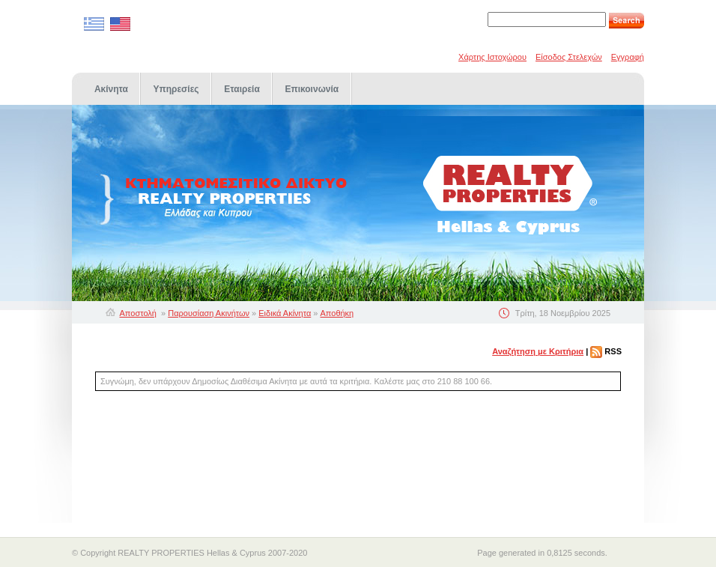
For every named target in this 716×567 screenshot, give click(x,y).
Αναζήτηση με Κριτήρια (537, 351)
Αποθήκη (337, 313)
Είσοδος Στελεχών (569, 56)
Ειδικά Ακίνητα (284, 313)
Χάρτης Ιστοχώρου (492, 56)
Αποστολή (138, 313)
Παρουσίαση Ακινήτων (208, 313)
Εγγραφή (627, 56)
